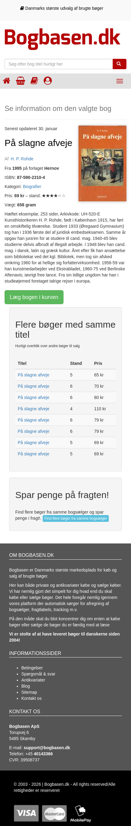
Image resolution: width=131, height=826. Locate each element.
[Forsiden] (6, 80)
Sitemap (29, 692)
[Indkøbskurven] (20, 80)
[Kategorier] (34, 80)
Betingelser (32, 667)
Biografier (32, 186)
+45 (39, 753)
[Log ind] (48, 80)
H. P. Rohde (22, 158)
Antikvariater (33, 680)
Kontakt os (31, 698)
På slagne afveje (33, 374)
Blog (25, 686)
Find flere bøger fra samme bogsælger (76, 518)
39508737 (29, 759)
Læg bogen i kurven (34, 297)
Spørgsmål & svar (38, 673)
